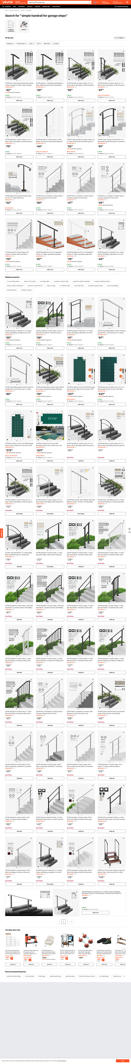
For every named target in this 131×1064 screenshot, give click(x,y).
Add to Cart (19, 100)
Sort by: (117, 37)
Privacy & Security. (62, 1060)
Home (6, 10)
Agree (122, 1060)
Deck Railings (28, 10)
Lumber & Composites (14, 10)
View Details (19, 513)
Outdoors (23, 29)
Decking (22, 10)
